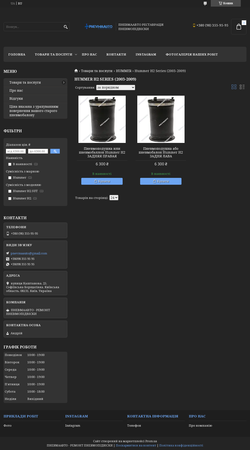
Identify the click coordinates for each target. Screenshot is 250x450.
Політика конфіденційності (181, 445)
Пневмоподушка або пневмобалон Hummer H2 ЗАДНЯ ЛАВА (160, 152)
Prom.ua (151, 441)
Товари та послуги (53, 54)
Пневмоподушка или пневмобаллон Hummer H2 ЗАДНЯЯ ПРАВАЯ (102, 152)
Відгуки (16, 98)
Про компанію (200, 425)
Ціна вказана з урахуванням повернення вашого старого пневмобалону (33, 110)
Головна (16, 54)
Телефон (134, 425)
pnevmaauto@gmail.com (29, 253)
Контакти (116, 54)
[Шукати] (65, 27)
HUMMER (123, 71)
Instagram (146, 54)
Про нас (89, 54)
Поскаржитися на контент (136, 445)
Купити (104, 181)
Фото (8, 425)
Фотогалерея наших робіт (192, 54)
